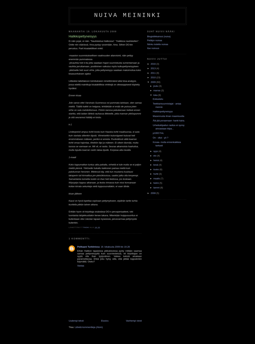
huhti (156, 174)
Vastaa (80, 265)
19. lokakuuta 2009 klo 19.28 (115, 246)
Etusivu (105, 320)
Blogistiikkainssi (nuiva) (159, 36)
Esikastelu (158, 99)
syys (156, 151)
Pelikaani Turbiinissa (88, 246)
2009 (153, 82)
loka (155, 95)
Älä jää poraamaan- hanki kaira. (169, 120)
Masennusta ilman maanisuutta (168, 116)
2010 (153, 77)
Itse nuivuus (153, 48)
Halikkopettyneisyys (163, 111)
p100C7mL (158, 133)
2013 (153, 68)
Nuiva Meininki (127, 15)
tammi (156, 187)
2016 (153, 64)
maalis (156, 178)
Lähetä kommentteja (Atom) (89, 327)
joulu (156, 86)
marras (157, 90)
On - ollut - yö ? (160, 137)
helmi (156, 183)
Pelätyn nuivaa (154, 40)
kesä (156, 164)
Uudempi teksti (76, 320)
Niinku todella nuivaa (157, 44)
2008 (153, 193)
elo (155, 155)
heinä (156, 160)
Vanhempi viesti (134, 320)
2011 (153, 73)
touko (156, 169)
